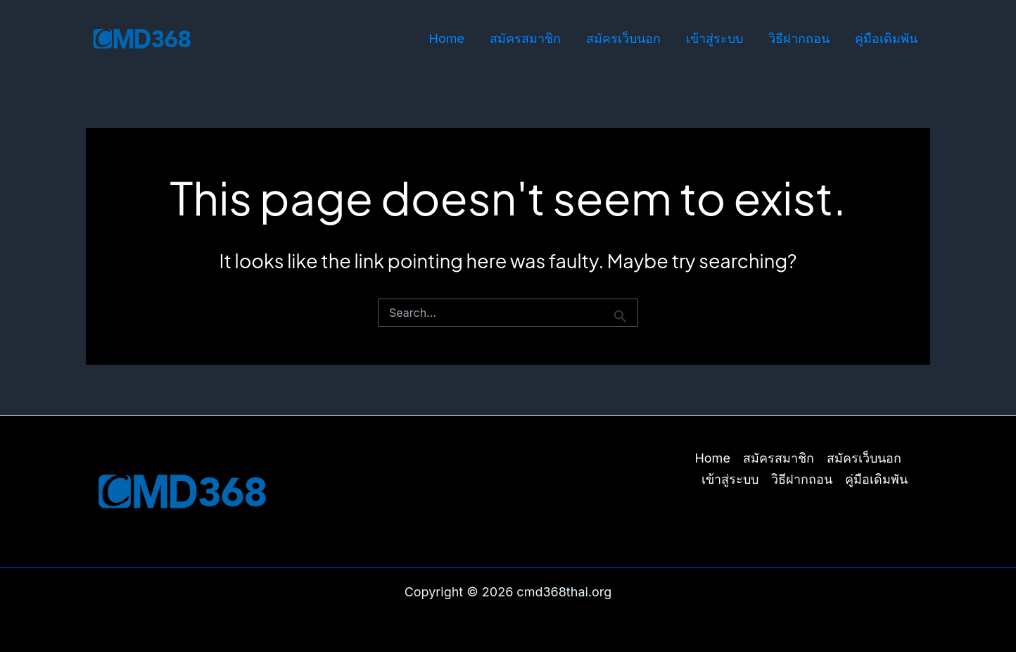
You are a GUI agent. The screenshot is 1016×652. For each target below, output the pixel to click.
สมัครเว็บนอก (623, 38)
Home (446, 38)
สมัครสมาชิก (525, 38)
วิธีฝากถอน (799, 38)
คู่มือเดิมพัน (886, 38)
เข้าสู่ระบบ (714, 38)
